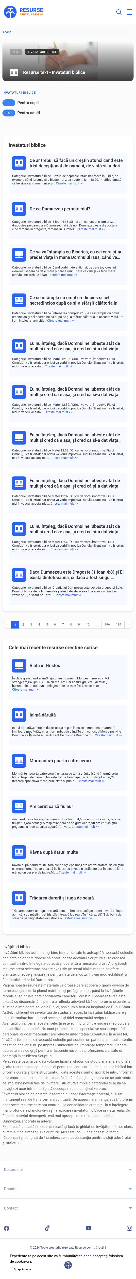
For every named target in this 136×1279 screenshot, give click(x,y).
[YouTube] (88, 1228)
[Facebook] (6, 1228)
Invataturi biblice (19, 92)
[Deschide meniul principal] (129, 12)
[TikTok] (47, 1228)
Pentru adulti (28, 113)
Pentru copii (27, 102)
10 (88, 624)
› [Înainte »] (128, 624)
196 (107, 624)
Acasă (6, 32)
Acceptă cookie (22, 1269)
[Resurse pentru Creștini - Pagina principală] (23, 12)
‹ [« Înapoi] (7, 624)
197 (118, 624)
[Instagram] (129, 1228)
